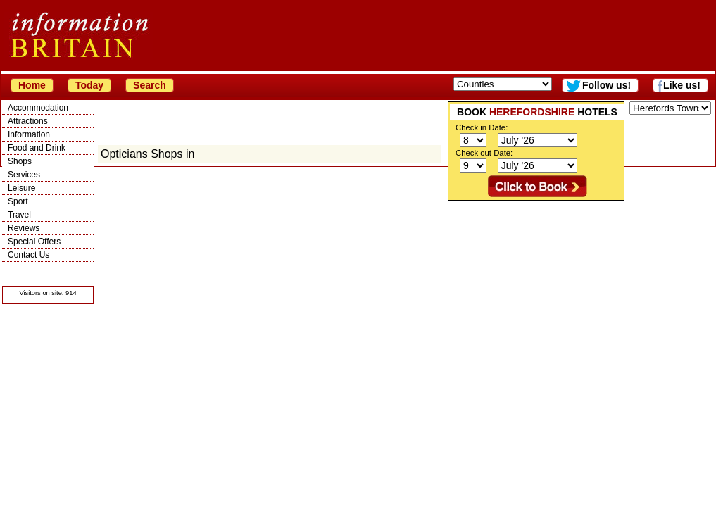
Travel (19, 215)
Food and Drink (36, 148)
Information (29, 134)
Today (89, 85)
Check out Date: (484, 153)
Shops (20, 161)
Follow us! (606, 85)
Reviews (23, 228)
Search (149, 85)
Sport (18, 201)
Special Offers (34, 241)
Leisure (21, 188)
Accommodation (38, 108)
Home (32, 85)
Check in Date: (482, 127)
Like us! (682, 85)
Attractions (28, 121)
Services (24, 175)
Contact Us (28, 255)
